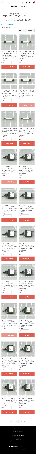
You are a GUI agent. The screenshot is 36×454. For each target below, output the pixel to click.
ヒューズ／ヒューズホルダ (9, 24)
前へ (11, 421)
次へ (25, 421)
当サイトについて (18, 427)
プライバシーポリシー (18, 431)
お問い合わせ (18, 439)
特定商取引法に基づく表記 (18, 435)
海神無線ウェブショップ (18, 6)
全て (2, 24)
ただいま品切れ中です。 (26, 105)
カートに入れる (9, 66)
